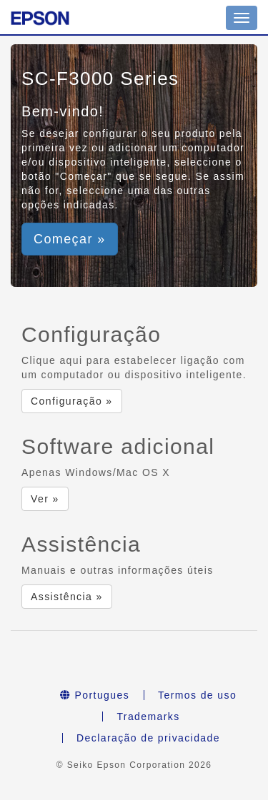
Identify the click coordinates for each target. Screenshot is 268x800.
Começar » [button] (70, 239)
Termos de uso (197, 695)
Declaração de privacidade (148, 738)
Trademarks (147, 716)
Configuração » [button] (72, 401)
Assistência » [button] (67, 596)
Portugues (94, 695)
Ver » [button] (45, 499)
